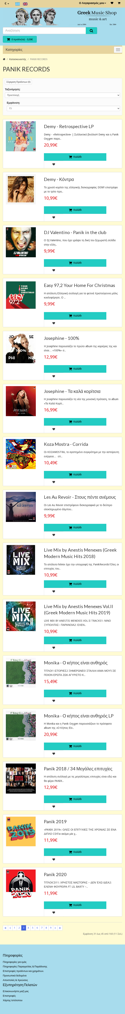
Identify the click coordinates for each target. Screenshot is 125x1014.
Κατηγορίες (14, 50)
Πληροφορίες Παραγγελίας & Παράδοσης (25, 966)
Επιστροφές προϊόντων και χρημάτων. (23, 971)
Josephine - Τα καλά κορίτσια (72, 391)
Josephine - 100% (61, 338)
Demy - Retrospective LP (69, 126)
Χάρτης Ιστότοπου (12, 1000)
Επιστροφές (9, 995)
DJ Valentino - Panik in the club (75, 232)
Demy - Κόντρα (59, 179)
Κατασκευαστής (17, 59)
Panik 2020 (55, 874)
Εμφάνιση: (13, 102)
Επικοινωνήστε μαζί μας (16, 991)
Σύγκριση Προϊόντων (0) (18, 82)
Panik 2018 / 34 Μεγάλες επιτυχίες (78, 768)
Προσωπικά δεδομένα (15, 975)
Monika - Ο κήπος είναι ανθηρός (76, 662)
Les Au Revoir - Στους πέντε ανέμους (80, 497)
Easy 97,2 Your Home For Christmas (79, 285)
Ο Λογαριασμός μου (92, 3)
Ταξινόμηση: (12, 89)
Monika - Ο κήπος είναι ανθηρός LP (79, 715)
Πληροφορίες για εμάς (15, 962)
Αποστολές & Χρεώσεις (15, 980)
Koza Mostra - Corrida (66, 444)
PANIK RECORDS (39, 59)
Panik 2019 (55, 821)
